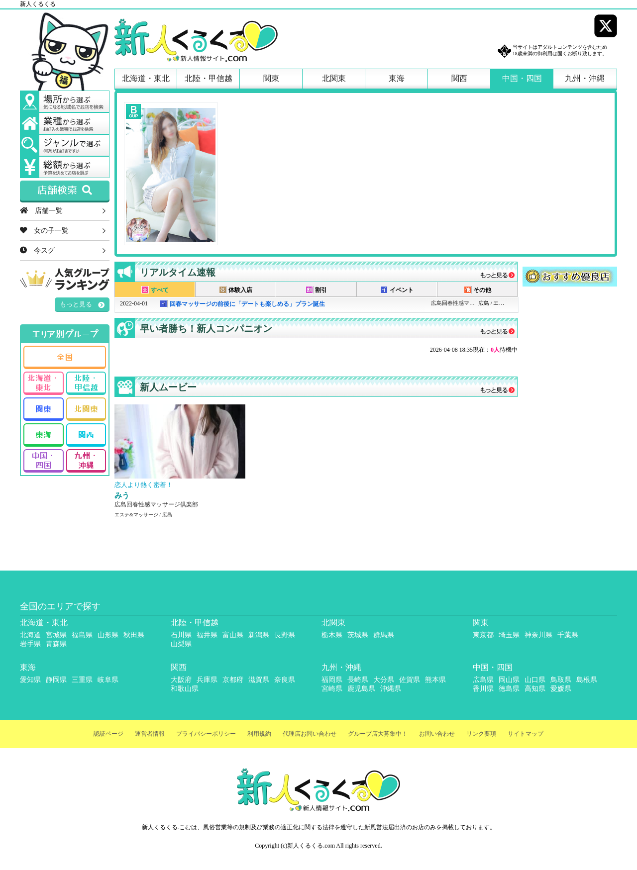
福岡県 (331, 679)
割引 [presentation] (316, 289)
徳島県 (509, 688)
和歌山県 (185, 688)
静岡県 (56, 679)
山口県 (535, 679)
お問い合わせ (437, 733)
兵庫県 (207, 679)
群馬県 (383, 635)
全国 (65, 357)
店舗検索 (64, 190)
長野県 (284, 635)
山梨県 (181, 644)
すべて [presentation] (155, 289)
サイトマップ (525, 733)
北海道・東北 (146, 78)
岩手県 (30, 644)
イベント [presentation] (397, 289)
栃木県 (331, 635)
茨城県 (357, 635)
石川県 (181, 635)
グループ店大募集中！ (378, 733)
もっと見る (76, 304)
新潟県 (258, 635)
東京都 (483, 635)
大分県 (383, 679)
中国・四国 (522, 78)
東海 (397, 78)
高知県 (535, 688)
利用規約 (259, 733)
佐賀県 (409, 679)
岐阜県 (108, 679)
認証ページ (108, 733)
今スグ (37, 250)
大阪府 (181, 679)
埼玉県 (509, 635)
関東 (271, 78)
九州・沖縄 (585, 78)
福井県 (207, 635)
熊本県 (435, 679)
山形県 (108, 635)
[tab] (154, 289)
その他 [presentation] (477, 289)
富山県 (232, 635)
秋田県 (133, 635)
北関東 (334, 78)
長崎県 (357, 679)
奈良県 (284, 679)
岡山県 (509, 679)
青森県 (56, 644)
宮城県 (56, 635)
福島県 (82, 635)
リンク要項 (481, 733)
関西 (459, 78)
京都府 (232, 679)
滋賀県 (258, 679)
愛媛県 (560, 688)
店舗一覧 (41, 210)
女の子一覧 (44, 230)
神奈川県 (538, 635)
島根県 (586, 679)
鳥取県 (560, 679)
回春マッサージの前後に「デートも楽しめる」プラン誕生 (247, 303)
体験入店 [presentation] (235, 289)
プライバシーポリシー (206, 733)
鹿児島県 (361, 688)
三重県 (82, 679)
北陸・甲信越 (208, 78)
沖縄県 (390, 688)
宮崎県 (331, 688)
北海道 (30, 635)
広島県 (483, 679)
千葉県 (567, 635)
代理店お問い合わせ (309, 733)
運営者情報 (150, 733)
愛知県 (30, 679)
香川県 (483, 688)
